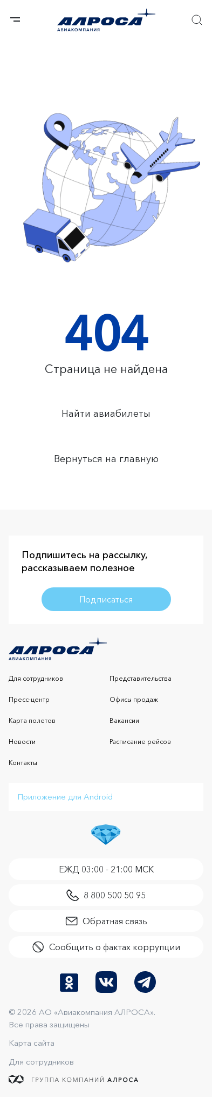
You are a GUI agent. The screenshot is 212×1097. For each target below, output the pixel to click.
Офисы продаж (134, 699)
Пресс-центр (29, 699)
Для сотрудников (36, 678)
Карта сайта (31, 1043)
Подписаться (106, 599)
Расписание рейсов (140, 741)
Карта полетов (32, 720)
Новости (22, 741)
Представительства (141, 678)
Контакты (23, 763)
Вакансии (124, 720)
